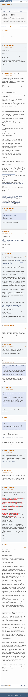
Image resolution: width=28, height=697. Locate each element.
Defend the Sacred (9, 254)
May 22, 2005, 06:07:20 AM (7, 33)
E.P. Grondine (7, 387)
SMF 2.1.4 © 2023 (10, 695)
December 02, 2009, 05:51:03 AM (8, 472)
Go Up (2, 685)
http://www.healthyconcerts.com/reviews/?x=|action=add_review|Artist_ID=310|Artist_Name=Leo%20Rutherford (13, 240)
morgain (6, 544)
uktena (5, 417)
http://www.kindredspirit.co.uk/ (8, 461)
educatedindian (8, 73)
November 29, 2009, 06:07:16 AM (8, 419)
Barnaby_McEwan (9, 45)
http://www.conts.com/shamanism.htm (10, 178)
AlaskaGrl (6, 231)
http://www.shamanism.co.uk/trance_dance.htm (12, 183)
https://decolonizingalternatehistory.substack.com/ (12, 196)
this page (6, 266)
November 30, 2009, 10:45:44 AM (8, 452)
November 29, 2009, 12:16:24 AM (8, 362)
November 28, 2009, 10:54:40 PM (8, 346)
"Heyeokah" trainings (7, 263)
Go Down (3, 26)
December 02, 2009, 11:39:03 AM (8, 489)
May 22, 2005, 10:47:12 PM (7, 210)
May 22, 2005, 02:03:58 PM (7, 75)
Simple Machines (17, 695)
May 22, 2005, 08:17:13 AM (7, 47)
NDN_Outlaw (7, 344)
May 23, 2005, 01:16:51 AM (7, 233)
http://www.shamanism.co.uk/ (8, 173)
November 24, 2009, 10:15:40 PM (8, 256)
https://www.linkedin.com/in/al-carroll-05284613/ (11, 202)
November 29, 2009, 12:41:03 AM (8, 389)
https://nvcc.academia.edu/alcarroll (9, 197)
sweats (21, 261)
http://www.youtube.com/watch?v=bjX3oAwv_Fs (12, 437)
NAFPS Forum (6, 5)
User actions (23, 26)
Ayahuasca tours (17, 260)
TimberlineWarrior (9, 325)
